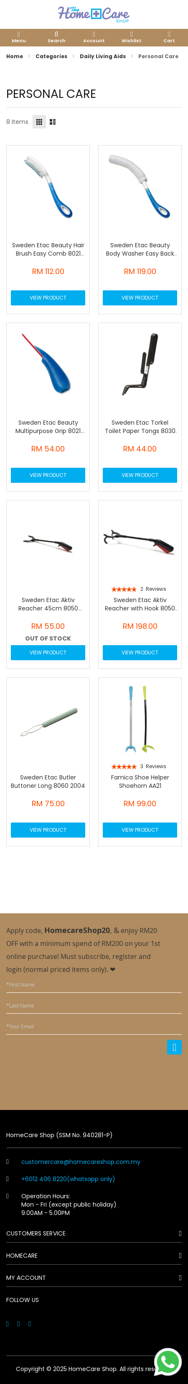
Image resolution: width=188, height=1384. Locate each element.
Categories (52, 56)
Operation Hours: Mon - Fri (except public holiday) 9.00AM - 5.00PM (61, 1204)
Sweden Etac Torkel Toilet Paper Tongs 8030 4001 (140, 430)
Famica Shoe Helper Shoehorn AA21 (140, 781)
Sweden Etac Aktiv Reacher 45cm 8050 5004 (48, 608)
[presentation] (118, 1077)
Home (15, 56)
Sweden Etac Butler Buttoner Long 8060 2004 (48, 781)
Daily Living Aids (103, 56)
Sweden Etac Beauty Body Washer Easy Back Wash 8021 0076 (140, 253)
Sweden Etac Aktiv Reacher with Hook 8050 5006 (140, 608)
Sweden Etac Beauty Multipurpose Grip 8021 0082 (48, 430)
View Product (48, 297)
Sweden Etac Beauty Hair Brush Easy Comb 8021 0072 (48, 253)
